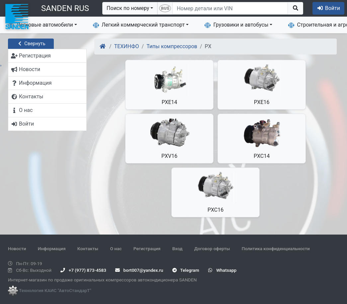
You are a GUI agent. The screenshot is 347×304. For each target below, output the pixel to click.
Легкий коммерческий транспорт (139, 25)
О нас (116, 248)
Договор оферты (212, 248)
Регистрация (147, 248)
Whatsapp (222, 270)
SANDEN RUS (65, 8)
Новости (17, 248)
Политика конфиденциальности (276, 248)
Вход (177, 248)
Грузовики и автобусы (236, 25)
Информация (52, 248)
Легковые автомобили (40, 25)
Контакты (87, 248)
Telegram (185, 270)
